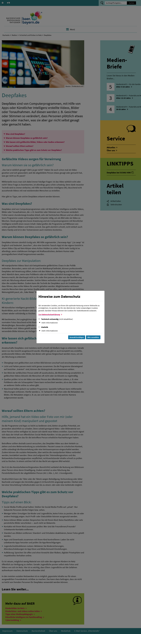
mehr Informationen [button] (50, 322)
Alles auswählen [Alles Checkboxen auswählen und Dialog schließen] (93, 337)
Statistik (43, 327)
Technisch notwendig (55, 319)
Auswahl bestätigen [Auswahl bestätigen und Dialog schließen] (77, 337)
